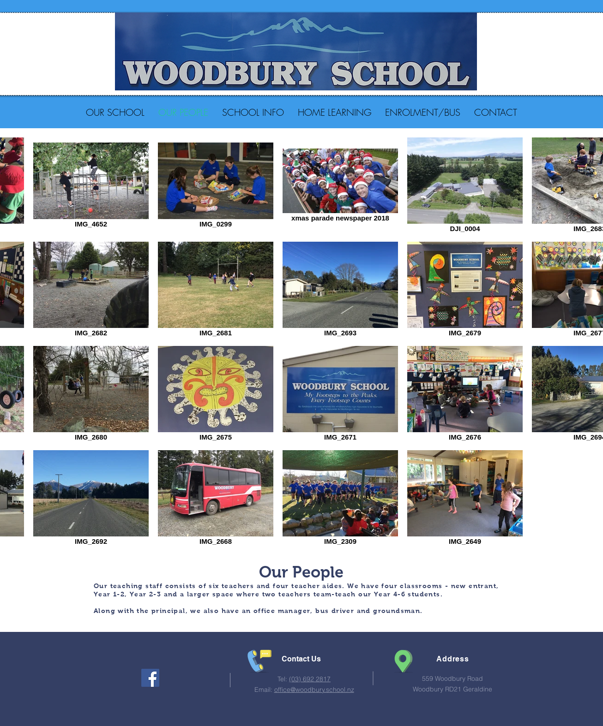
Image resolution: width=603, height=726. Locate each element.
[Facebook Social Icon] (150, 678)
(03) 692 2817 (310, 679)
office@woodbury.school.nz (314, 689)
